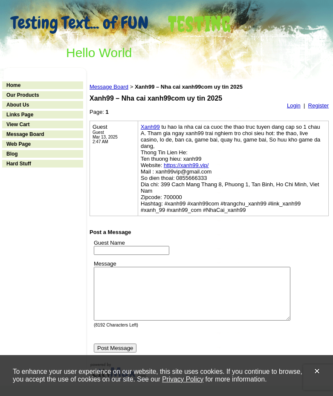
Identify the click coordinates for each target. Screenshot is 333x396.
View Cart (17, 124)
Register (318, 105)
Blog (12, 154)
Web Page (18, 144)
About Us (17, 105)
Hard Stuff (18, 164)
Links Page (19, 115)
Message (105, 263)
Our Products (22, 95)
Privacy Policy (182, 379)
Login (294, 105)
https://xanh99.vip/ (186, 165)
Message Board (25, 134)
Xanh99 (150, 127)
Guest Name (109, 243)
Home (13, 85)
